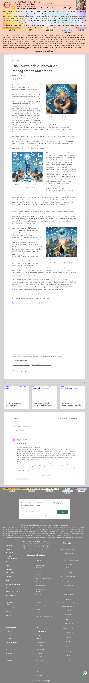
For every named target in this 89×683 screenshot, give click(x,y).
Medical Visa (39, 571)
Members (9, 569)
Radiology (68, 651)
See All (83, 382)
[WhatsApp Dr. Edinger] (84, 673)
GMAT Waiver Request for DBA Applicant (15, 404)
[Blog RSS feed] (13, 7)
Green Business (17, 353)
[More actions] (76, 61)
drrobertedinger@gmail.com (26, 9)
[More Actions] (76, 440)
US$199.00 (21, 533)
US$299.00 (26, 531)
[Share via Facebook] (13, 371)
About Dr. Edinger (11, 553)
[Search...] (58, 3)
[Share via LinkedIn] (22, 371)
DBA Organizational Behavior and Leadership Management (43, 404)
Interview (9, 545)
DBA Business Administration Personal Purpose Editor (71, 404)
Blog (7, 580)
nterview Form (23, 527)
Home (8, 542)
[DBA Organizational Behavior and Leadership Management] (44, 393)
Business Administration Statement (41, 365)
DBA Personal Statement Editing (22, 365)
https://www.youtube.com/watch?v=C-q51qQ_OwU (28, 303)
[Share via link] (26, 371)
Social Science (40, 646)
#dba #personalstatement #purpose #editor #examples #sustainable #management (37, 356)
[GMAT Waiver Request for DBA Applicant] (16, 393)
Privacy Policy (10, 573)
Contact (8, 576)
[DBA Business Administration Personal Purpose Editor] (72, 393)
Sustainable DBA (30, 353)
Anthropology (40, 649)
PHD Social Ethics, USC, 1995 (31, 35)
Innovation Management (20, 360)
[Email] (38, 511)
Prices (8, 549)
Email (23, 508)
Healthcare (38, 560)
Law (37, 627)
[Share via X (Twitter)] (17, 371)
